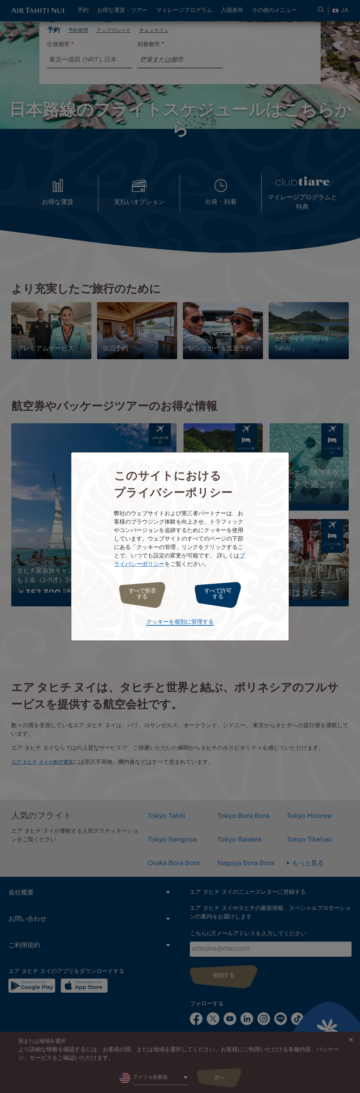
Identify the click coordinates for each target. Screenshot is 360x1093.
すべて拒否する (139, 594)
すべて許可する (221, 594)
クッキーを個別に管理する (180, 620)
